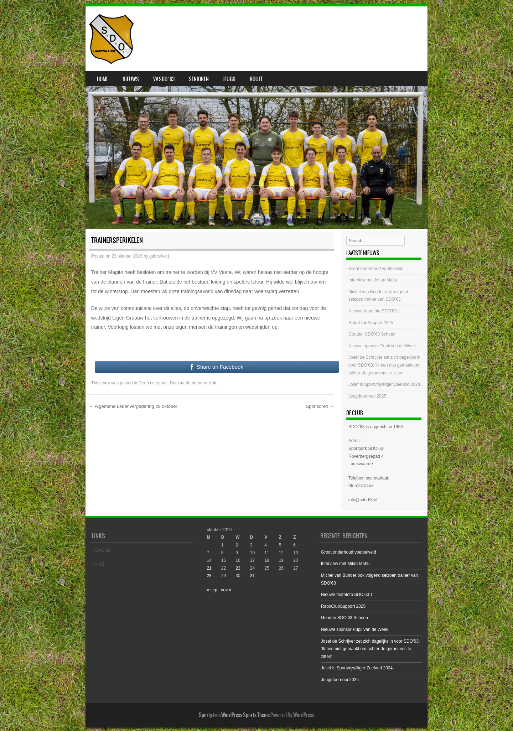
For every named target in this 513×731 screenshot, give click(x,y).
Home (102, 79)
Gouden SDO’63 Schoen (371, 334)
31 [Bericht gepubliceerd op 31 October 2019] (252, 575)
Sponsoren (320, 406)
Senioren (199, 79)
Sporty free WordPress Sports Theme (234, 715)
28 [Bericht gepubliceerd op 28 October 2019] (209, 575)
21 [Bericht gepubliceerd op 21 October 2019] (209, 568)
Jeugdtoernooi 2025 (367, 396)
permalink (207, 382)
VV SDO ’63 (164, 79)
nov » (226, 589)
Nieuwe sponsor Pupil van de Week (382, 345)
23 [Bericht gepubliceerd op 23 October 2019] (237, 568)
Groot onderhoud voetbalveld (376, 268)
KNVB (98, 564)
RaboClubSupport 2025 (370, 322)
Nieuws (131, 79)
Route (256, 79)
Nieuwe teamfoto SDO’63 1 (374, 311)
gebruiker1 (159, 256)
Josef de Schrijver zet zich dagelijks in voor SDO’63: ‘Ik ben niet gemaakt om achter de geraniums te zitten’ (384, 365)
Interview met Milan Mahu (372, 280)
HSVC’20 (101, 550)
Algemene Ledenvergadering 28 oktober (133, 406)
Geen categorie (153, 382)
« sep (212, 589)
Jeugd (229, 79)
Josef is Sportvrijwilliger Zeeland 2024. (384, 384)
